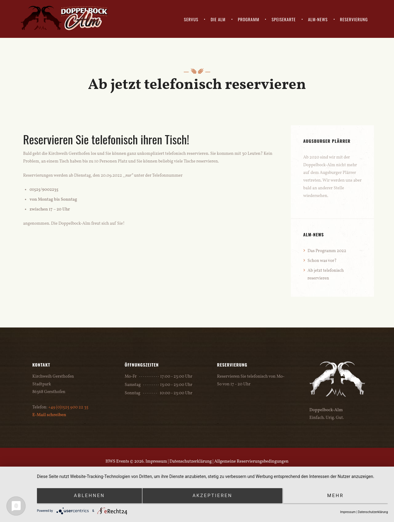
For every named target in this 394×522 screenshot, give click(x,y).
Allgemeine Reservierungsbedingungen (251, 461)
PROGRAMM (248, 19)
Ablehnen (89, 495)
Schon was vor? (322, 261)
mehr (335, 495)
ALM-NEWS (318, 19)
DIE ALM (218, 19)
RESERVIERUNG (354, 19)
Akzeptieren (212, 495)
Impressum (156, 461)
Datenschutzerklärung (191, 461)
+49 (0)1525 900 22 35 (68, 407)
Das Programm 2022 (327, 251)
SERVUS (191, 19)
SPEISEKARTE (283, 19)
